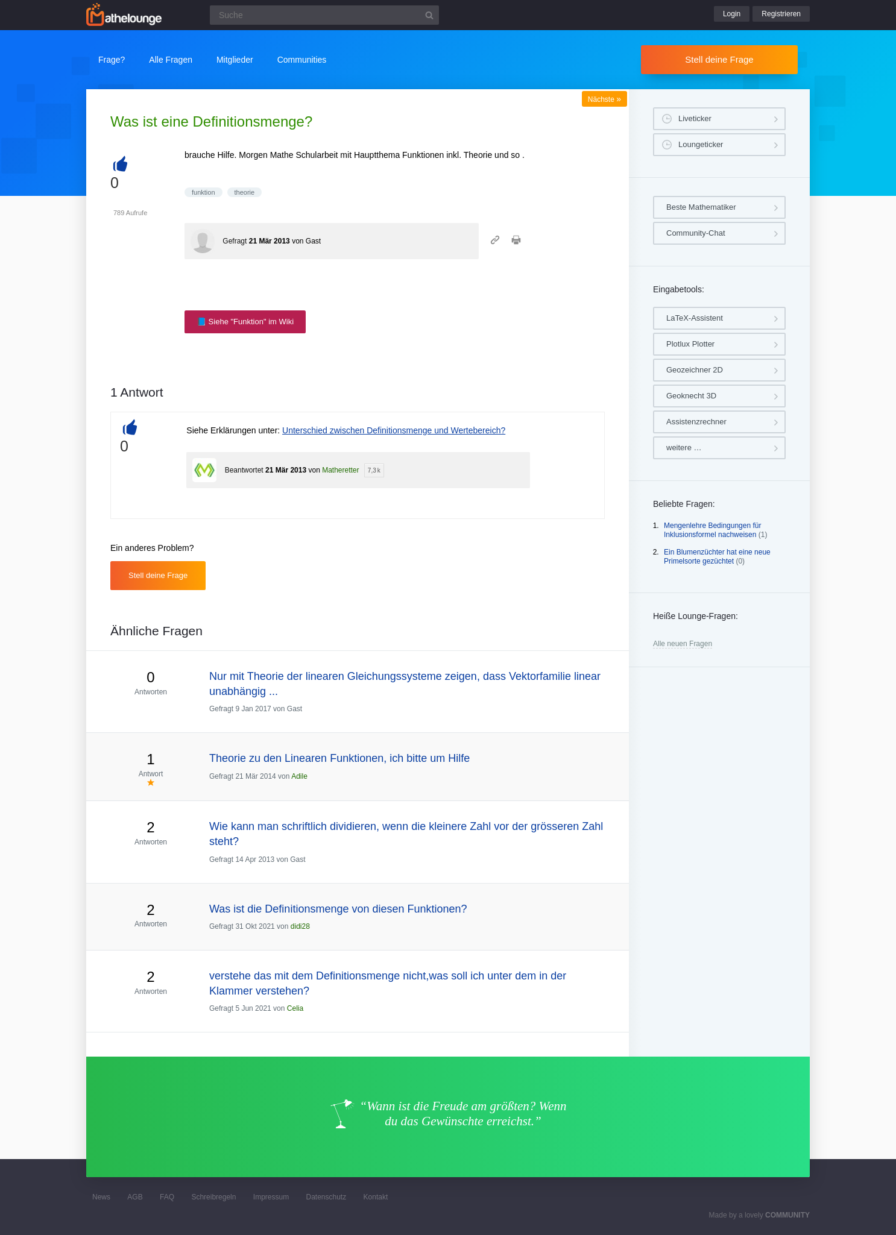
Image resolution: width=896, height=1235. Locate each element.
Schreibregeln (213, 1197)
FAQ (167, 1197)
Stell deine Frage (719, 59)
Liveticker (694, 118)
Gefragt (234, 241)
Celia (295, 1008)
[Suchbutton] (429, 15)
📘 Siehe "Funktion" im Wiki (245, 321)
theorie (245, 192)
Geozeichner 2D (694, 369)
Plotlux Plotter (690, 343)
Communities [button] (302, 59)
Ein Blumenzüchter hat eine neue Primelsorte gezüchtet (717, 557)
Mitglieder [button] (234, 59)
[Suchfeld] (324, 15)
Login (731, 14)
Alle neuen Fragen (682, 643)
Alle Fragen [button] (170, 59)
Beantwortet (244, 470)
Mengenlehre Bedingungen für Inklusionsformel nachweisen (712, 530)
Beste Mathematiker (701, 207)
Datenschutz (326, 1197)
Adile (299, 776)
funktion (203, 192)
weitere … (684, 447)
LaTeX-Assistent (694, 317)
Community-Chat (695, 232)
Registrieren (781, 14)
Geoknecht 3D (691, 395)
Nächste (604, 99)
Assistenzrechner (696, 421)
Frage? (111, 59)
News (101, 1197)
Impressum (271, 1197)
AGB (134, 1197)
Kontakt (376, 1197)
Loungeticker (700, 144)
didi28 (300, 926)
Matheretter (340, 470)
